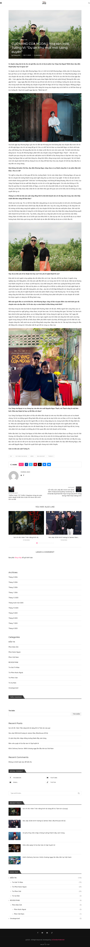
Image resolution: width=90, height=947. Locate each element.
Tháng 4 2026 (13, 577)
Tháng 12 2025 (13, 598)
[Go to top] (45, 944)
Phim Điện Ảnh (46, 905)
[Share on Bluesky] (44, 464)
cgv (11, 456)
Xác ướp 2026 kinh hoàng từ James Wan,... (64, 537)
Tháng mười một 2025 (16, 603)
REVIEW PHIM (45, 900)
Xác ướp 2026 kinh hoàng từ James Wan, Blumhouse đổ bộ (28, 733)
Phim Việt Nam (47, 914)
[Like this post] (21, 464)
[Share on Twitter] (31, 464)
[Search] (89, 3)
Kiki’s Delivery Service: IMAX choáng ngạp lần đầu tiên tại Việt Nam (31, 748)
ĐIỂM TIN (45, 878)
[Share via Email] (49, 464)
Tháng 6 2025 (13, 628)
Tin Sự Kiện (46, 896)
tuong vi (50, 456)
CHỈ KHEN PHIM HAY (57, 940)
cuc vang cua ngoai (21, 456)
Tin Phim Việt (46, 891)
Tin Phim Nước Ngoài (46, 887)
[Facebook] (26, 777)
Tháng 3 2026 (13, 582)
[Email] (26, 782)
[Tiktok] (63, 782)
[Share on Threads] (40, 464)
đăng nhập (18, 557)
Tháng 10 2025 (13, 608)
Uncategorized (45, 918)
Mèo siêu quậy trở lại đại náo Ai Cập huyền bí (24, 743)
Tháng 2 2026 (13, 587)
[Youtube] (63, 777)
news (32, 456)
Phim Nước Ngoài (47, 909)
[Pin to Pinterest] (35, 464)
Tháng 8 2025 (13, 618)
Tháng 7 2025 (13, 623)
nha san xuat (41, 456)
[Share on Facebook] (26, 464)
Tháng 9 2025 (13, 613)
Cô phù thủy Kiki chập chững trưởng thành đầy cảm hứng (27, 738)
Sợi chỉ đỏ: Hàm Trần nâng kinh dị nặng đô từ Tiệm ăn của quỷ (29, 728)
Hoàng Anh (16, 55)
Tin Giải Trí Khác (46, 882)
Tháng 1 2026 (13, 592)
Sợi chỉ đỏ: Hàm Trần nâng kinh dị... (26, 537)
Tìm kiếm (12, 711)
